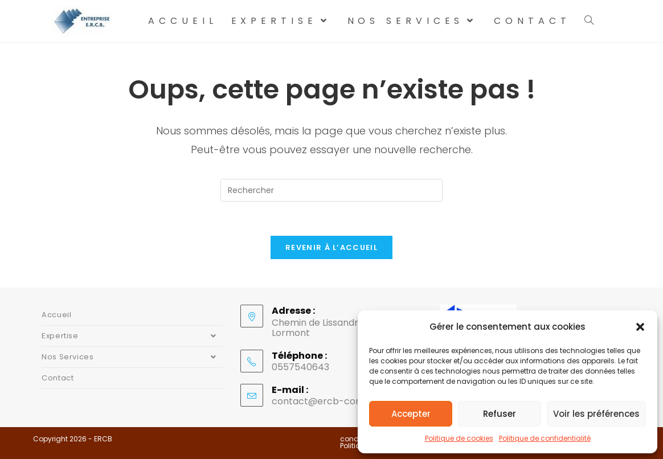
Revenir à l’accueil (331, 247)
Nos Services (132, 357)
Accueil (56, 314)
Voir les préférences (596, 414)
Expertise (132, 336)
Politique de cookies (459, 438)
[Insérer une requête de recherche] (331, 190)
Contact (57, 377)
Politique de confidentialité (545, 438)
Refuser (499, 414)
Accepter (411, 414)
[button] (640, 327)
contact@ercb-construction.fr (341, 401)
